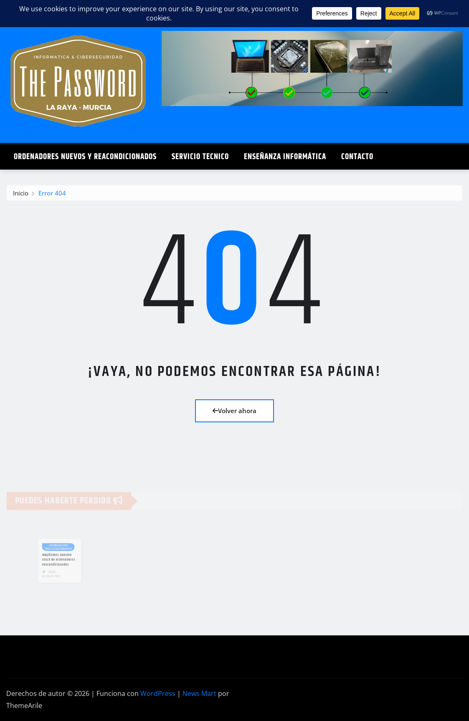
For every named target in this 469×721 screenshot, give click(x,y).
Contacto (357, 157)
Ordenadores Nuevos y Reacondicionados (85, 157)
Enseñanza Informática (285, 157)
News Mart (199, 693)
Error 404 (52, 196)
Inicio (20, 196)
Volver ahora (234, 410)
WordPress (157, 693)
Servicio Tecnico (200, 157)
